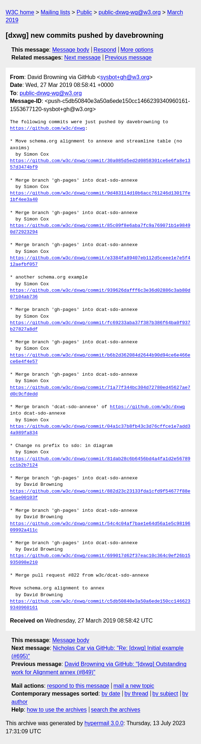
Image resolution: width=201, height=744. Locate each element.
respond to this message (78, 686)
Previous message (128, 57)
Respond (105, 50)
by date (110, 694)
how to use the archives (57, 710)
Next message (82, 57)
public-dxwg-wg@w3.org (130, 12)
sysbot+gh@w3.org (124, 77)
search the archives (116, 710)
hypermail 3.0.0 (103, 723)
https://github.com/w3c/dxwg (47, 128)
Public (84, 12)
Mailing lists (55, 12)
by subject (165, 694)
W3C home (20, 12)
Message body (70, 50)
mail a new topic (133, 686)
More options (137, 50)
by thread (136, 694)
